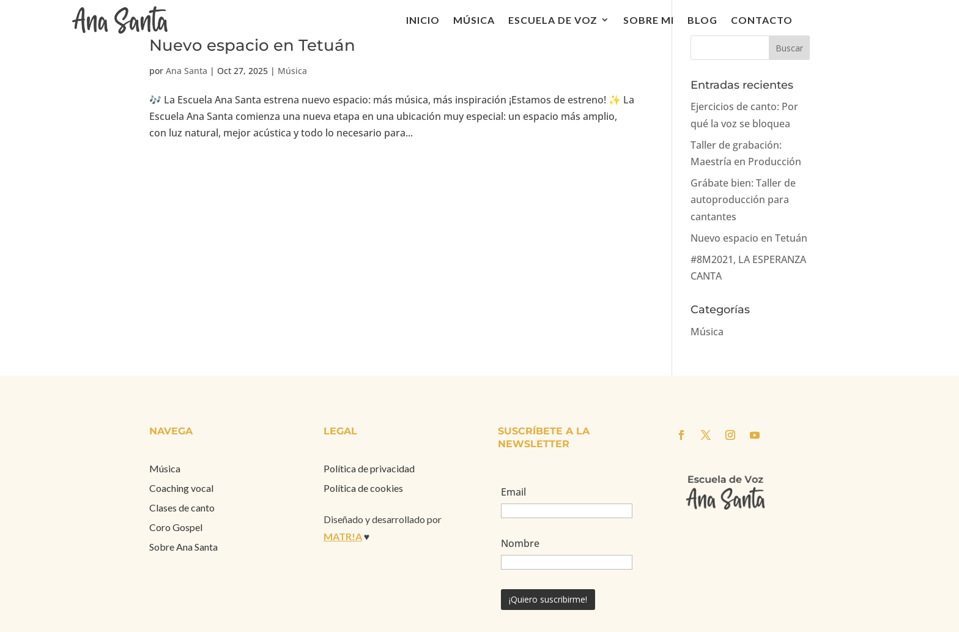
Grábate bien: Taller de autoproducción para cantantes (743, 199)
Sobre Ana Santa (183, 546)
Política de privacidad (369, 468)
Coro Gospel (175, 527)
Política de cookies (363, 488)
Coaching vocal (181, 488)
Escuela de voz (553, 20)
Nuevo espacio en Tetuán (252, 45)
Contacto (762, 20)
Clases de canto (182, 507)
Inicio (423, 20)
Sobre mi (648, 20)
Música (474, 20)
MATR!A (343, 536)
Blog (702, 20)
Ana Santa (186, 70)
